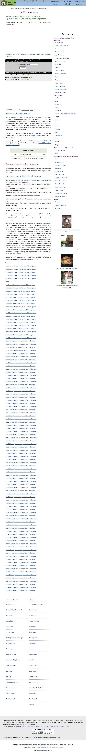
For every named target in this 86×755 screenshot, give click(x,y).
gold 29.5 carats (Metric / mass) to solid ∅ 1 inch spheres (21, 462)
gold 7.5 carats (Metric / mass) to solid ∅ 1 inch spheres (21, 325)
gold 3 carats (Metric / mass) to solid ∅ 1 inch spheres (20, 297)
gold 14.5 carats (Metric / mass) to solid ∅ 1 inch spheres (21, 369)
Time (56, 138)
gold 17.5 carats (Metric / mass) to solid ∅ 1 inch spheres (21, 387)
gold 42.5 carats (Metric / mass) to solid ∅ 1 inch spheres (21, 543)
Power (57, 126)
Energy (57, 107)
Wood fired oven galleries (55, 3)
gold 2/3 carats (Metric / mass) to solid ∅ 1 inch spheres (21, 275)
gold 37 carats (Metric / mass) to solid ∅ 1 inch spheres (21, 509)
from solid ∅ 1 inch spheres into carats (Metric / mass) (28, 54)
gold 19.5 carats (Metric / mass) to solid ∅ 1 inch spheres (21, 400)
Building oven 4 (33, 682)
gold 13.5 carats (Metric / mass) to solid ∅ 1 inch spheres (21, 363)
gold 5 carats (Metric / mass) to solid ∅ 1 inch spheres (20, 310)
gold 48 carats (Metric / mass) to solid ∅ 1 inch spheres (21, 578)
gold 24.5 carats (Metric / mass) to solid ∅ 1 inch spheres (21, 431)
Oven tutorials (32, 610)
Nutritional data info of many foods (79, 3)
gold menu (32, 8)
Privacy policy (27, 748)
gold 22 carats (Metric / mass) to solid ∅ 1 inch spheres (21, 416)
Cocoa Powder (59, 162)
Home (8, 3)
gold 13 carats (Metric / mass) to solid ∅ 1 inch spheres (21, 359)
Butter (57, 159)
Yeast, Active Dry (60, 181)
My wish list (32, 693)
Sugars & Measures (61, 177)
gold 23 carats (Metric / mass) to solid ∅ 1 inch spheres (21, 422)
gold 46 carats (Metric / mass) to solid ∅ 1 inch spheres (21, 565)
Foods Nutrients (60, 86)
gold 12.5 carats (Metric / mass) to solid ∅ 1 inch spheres (21, 356)
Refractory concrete (11, 649)
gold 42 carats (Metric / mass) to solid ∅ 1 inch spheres (21, 540)
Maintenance (32, 649)
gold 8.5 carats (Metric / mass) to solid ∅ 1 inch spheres (21, 331)
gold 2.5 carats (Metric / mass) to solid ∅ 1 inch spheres (21, 294)
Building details (10, 643)
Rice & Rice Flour (60, 61)
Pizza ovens (9, 615)
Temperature (59, 80)
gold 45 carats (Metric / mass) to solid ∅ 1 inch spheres (21, 559)
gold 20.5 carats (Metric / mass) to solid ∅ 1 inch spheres (21, 406)
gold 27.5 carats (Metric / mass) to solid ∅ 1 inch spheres (21, 450)
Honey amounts (59, 52)
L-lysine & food (33, 676)
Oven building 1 (10, 693)
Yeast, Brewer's (59, 184)
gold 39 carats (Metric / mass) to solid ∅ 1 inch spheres (21, 522)
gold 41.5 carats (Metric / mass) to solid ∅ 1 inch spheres (21, 537)
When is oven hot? (34, 621)
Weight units (59, 92)
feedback (35, 738)
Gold (56, 153)
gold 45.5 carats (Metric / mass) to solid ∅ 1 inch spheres (21, 562)
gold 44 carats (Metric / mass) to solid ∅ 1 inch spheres (21, 553)
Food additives (33, 665)
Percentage (58, 123)
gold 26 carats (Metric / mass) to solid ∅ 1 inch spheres (21, 441)
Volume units (59, 89)
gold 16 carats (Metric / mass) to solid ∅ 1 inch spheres (21, 378)
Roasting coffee (33, 637)
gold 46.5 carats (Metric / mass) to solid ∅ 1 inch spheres (21, 568)
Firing (34, 1)
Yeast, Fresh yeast (60, 187)
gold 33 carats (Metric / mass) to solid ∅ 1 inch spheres (21, 484)
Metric (57, 120)
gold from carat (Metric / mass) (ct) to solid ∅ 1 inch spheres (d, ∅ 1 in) (41, 726)
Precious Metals (60, 150)
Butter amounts (59, 42)
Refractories (58, 208)
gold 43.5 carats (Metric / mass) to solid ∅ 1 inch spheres (21, 550)
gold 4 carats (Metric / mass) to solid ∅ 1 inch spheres (20, 303)
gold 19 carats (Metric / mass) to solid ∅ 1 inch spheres (21, 397)
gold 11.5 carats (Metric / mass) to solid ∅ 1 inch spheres (21, 350)
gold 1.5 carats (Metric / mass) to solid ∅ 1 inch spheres (21, 288)
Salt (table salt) (59, 174)
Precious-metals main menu (22, 8)
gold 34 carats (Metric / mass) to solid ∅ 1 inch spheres (21, 490)
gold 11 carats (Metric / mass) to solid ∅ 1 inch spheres (20, 347)
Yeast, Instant (59, 190)
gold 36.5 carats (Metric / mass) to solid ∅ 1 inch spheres (21, 506)
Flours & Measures (61, 165)
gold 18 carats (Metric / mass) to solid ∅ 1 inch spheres (21, 391)
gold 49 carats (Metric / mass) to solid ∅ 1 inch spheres (21, 584)
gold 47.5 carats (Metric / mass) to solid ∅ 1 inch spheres (21, 575)
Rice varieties (59, 171)
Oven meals (9, 626)
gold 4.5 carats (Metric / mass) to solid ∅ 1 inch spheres (21, 306)
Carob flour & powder (62, 45)
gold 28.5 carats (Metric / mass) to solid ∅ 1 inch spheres (21, 456)
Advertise (55, 748)
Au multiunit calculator (34, 135)
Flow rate (58, 110)
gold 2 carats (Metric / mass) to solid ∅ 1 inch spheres (20, 291)
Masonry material (60, 205)
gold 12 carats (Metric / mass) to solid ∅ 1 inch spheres (21, 353)
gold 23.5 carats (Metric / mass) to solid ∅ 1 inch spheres (21, 425)
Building (26, 1)
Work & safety (33, 654)
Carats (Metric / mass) (41, 8)
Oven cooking (32, 632)
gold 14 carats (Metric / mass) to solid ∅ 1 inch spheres (21, 366)
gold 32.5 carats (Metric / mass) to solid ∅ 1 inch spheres (21, 481)
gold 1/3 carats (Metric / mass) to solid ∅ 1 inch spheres (21, 269)
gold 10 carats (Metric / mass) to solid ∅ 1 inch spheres (21, 341)
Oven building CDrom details (14, 610)
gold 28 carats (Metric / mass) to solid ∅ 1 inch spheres (21, 453)
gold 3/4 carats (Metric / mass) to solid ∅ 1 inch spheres (21, 278)
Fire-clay (8, 676)
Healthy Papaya (33, 671)
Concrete (57, 202)
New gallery (9, 621)
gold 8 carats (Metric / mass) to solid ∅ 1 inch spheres (20, 328)
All (44, 1)
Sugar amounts (59, 70)
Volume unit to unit (61, 193)
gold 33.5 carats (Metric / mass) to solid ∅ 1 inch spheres (21, 487)
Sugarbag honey (60, 55)
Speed (57, 132)
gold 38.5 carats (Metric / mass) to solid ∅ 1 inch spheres (21, 518)
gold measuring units (27, 110)
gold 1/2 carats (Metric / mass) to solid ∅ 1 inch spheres (21, 272)
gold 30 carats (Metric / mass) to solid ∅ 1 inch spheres (21, 465)
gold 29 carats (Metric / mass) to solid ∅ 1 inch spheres (21, 459)
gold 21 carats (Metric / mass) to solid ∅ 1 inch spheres (21, 409)
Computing (58, 104)
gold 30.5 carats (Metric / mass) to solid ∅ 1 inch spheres (21, 469)
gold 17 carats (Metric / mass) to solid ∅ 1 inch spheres (21, 384)
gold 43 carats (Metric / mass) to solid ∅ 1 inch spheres (21, 547)
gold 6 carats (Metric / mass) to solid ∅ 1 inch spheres (20, 316)
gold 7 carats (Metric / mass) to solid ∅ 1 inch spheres (20, 322)
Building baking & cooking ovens (67, 3)
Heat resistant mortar (11, 654)
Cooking (30, 1)
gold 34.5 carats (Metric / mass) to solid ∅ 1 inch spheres (21, 494)
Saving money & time (12, 682)
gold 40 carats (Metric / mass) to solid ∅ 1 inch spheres (21, 528)
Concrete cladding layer (12, 660)
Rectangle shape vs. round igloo (14, 637)
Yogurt (57, 77)
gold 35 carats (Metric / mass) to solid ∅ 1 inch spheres (21, 497)
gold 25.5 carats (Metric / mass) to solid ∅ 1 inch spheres (21, 437)
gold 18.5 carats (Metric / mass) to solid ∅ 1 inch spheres (21, 394)
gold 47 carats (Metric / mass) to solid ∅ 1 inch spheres (21, 571)
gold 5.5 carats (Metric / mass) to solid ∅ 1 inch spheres (21, 313)
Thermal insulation (11, 665)
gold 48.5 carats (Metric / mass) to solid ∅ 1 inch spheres (21, 581)
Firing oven (32, 643)
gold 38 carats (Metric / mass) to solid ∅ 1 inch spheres (21, 515)
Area (56, 101)
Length (57, 116)
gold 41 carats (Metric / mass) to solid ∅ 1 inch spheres (21, 534)
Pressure (57, 129)
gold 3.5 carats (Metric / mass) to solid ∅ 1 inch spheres (21, 300)
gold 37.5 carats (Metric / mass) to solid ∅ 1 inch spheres (21, 512)
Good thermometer (11, 688)
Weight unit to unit (61, 196)
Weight (57, 144)
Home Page (9, 604)
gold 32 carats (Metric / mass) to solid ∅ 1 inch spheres (21, 478)
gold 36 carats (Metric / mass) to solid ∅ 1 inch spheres (21, 503)
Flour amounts (59, 48)
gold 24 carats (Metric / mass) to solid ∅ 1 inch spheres (21, 428)
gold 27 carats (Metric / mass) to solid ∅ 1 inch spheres (21, 447)
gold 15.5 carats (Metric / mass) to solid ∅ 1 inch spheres (21, 375)
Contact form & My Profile (36, 688)
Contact (49, 748)
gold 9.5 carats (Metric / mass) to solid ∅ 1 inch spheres (21, 338)
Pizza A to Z (32, 615)
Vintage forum (10, 632)
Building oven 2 (10, 699)
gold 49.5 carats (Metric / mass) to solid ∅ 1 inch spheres (21, 587)
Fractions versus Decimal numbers (65, 113)
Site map (31, 704)
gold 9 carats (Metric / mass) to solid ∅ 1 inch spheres (20, 334)
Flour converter (39, 1)
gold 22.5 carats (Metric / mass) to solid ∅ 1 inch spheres (21, 419)
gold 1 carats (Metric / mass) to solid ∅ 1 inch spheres (20, 285)
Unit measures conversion (36, 604)
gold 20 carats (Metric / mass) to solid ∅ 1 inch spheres (21, 403)
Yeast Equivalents (60, 73)
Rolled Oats (58, 64)
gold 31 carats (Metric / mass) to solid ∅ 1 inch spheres (21, 472)
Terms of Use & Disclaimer (38, 748)
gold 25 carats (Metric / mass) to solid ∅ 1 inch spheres (21, 434)
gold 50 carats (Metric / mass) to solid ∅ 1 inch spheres (21, 590)
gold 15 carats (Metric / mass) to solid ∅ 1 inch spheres (21, 372)
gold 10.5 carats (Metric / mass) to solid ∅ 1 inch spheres (21, 344)
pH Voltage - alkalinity (62, 58)
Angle (57, 98)
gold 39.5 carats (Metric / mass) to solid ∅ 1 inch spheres (21, 525)
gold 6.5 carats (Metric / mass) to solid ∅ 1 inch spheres (21, 319)
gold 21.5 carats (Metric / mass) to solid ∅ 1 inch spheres (21, 412)
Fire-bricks (9, 671)
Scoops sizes (59, 83)
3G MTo (31, 660)
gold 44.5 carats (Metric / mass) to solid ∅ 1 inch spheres (21, 556)
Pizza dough (32, 626)
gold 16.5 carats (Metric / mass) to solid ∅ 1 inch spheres (21, 381)
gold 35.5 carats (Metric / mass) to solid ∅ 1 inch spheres (21, 500)
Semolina (58, 67)
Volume (57, 141)
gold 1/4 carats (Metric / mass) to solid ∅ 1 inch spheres (21, 266)
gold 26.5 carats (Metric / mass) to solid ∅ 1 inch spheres (21, 444)
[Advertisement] (28, 38)
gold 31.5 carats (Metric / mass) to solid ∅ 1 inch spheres (21, 475)
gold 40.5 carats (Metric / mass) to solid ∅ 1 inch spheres (21, 531)
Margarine (58, 168)
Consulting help (33, 699)
